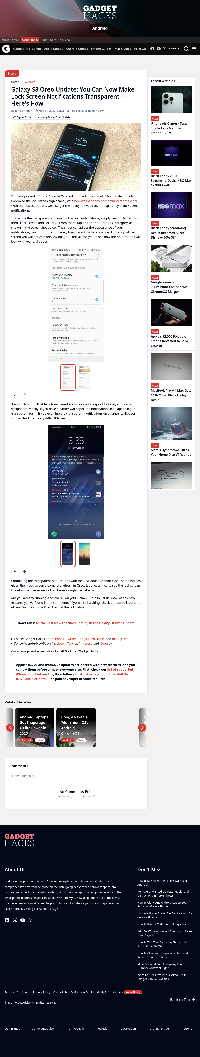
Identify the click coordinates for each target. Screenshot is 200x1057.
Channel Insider (160, 1028)
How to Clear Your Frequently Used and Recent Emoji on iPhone (163, 955)
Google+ (83, 639)
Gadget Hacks (30, 39)
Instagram (119, 639)
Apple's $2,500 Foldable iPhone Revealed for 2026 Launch (170, 341)
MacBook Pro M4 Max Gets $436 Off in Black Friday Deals (171, 395)
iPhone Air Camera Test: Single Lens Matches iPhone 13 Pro (169, 128)
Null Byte (65, 39)
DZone (188, 1028)
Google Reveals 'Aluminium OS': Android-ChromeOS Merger (170, 287)
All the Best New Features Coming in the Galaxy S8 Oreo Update (85, 623)
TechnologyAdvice (42, 1028)
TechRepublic (75, 1028)
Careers (127, 992)
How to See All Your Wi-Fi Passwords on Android (163, 882)
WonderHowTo (10, 39)
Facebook (57, 639)
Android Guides (77, 49)
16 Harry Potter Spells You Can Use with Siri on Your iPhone (165, 915)
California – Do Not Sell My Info (90, 992)
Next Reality (49, 39)
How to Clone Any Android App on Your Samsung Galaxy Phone (163, 904)
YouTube (97, 639)
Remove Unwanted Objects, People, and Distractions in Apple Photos (163, 893)
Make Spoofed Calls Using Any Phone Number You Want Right (161, 966)
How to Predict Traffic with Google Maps (163, 924)
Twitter (71, 639)
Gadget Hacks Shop (27, 49)
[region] (76, 305)
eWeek (102, 1028)
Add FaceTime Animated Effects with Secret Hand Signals (165, 933)
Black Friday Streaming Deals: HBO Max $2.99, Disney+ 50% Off (168, 233)
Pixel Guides (143, 49)
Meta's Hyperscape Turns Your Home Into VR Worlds (171, 452)
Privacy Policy (41, 992)
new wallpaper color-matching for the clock (106, 201)
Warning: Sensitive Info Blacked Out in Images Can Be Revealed (162, 977)
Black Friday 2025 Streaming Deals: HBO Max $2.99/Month (171, 180)
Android (100, 28)
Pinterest (85, 643)
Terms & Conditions (17, 992)
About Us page (49, 909)
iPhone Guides (101, 49)
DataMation (128, 1028)
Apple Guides (53, 49)
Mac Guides (123, 49)
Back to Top (182, 999)
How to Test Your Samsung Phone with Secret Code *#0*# (162, 944)
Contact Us (60, 992)
